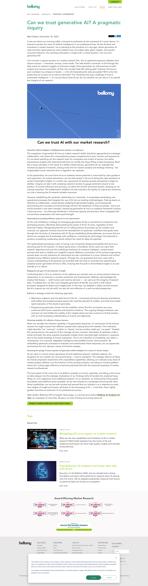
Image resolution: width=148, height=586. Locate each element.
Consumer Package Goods (60, 552)
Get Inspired (33, 14)
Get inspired (117, 544)
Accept (93, 577)
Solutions (80, 7)
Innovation (40, 545)
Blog (102, 7)
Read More (63, 451)
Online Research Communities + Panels (82, 545)
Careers (100, 550)
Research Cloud (76, 548)
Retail (54, 548)
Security (100, 552)
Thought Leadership (63, 14)
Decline (109, 577)
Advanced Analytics (77, 552)
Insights (46, 14)
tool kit (92, 7)
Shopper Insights (41, 548)
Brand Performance (42, 550)
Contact (115, 2)
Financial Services (58, 550)
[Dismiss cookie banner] (116, 558)
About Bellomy (102, 545)
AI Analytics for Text (77, 550)
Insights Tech (64, 429)
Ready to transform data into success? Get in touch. (50, 403)
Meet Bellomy (115, 7)
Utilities (55, 545)
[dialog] (74, 568)
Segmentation (40, 552)
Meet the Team (102, 548)
